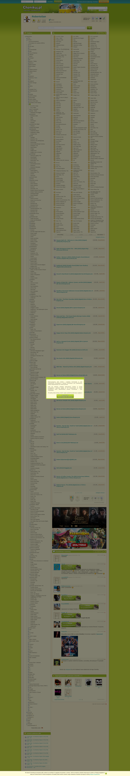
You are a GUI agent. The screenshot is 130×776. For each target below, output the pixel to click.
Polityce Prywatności (95, 774)
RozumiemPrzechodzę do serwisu (65, 396)
